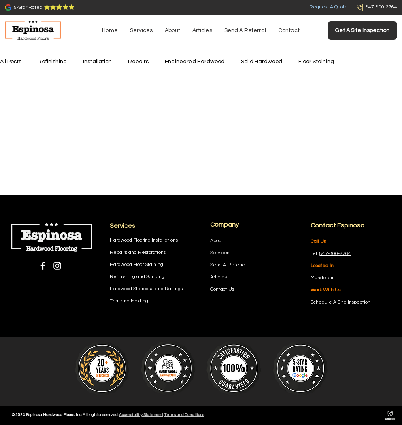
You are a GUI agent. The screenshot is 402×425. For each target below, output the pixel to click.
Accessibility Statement (141, 415)
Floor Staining (316, 61)
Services (122, 226)
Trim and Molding (129, 301)
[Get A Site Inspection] (362, 30)
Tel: (315, 253)
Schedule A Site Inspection (340, 302)
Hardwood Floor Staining (136, 264)
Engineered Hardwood (195, 61)
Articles (218, 277)
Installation (97, 61)
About (216, 240)
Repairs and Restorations (138, 252)
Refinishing (52, 61)
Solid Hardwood (261, 61)
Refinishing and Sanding (137, 276)
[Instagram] (57, 266)
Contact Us (222, 289)
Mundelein (323, 277)
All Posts (10, 61)
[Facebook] (43, 266)
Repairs (138, 61)
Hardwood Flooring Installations (144, 240)
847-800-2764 (335, 253)
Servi (215, 252)
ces (225, 252)
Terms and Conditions (184, 415)
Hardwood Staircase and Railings (146, 288)
